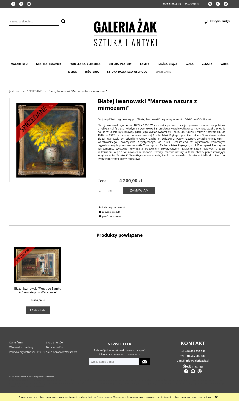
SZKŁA (190, 64)
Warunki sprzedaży (21, 347)
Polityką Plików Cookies (100, 397)
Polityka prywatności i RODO (27, 352)
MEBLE (72, 71)
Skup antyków (54, 342)
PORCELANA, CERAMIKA (84, 64)
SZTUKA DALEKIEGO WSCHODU (127, 71)
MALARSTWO (19, 64)
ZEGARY (207, 64)
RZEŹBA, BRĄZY (167, 64)
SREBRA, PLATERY (120, 64)
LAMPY (144, 64)
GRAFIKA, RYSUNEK (48, 64)
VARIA (225, 64)
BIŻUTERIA (92, 71)
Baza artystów (54, 347)
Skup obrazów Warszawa (61, 352)
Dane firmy (16, 342)
